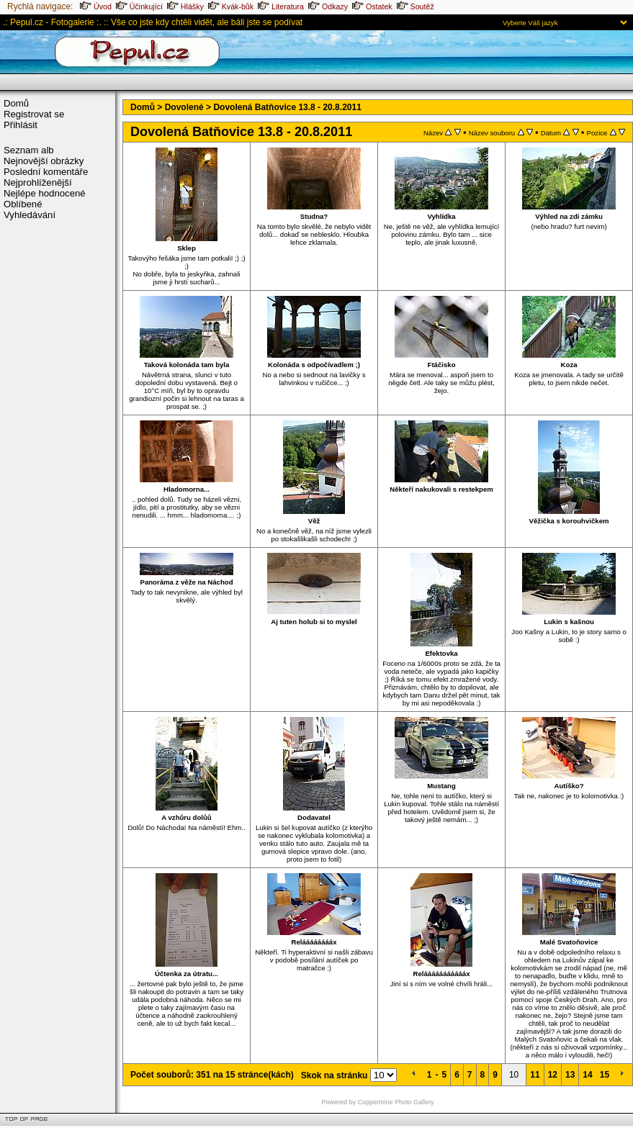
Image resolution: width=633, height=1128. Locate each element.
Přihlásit (20, 124)
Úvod (96, 6)
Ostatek (372, 6)
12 (552, 1075)
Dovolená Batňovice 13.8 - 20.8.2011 (287, 107)
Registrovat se (34, 114)
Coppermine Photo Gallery (396, 1102)
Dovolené (184, 107)
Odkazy (328, 6)
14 (587, 1075)
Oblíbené (23, 204)
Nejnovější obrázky (44, 160)
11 (534, 1075)
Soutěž (415, 6)
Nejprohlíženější (38, 182)
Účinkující (139, 6)
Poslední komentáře (46, 171)
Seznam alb (29, 150)
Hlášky (185, 6)
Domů (16, 103)
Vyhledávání (29, 214)
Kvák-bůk (230, 6)
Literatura (281, 6)
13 (570, 1075)
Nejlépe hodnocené (45, 193)
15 (604, 1075)
